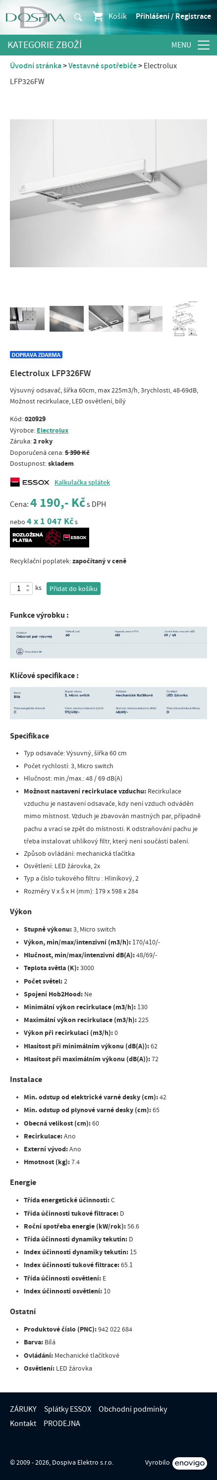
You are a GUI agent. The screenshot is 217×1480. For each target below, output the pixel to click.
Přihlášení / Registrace (173, 16)
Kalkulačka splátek (82, 483)
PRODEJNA (62, 1423)
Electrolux (52, 430)
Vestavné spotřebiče (102, 65)
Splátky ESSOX (67, 1409)
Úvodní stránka (35, 65)
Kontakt (23, 1423)
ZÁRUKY (23, 1409)
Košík (109, 16)
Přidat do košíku (74, 589)
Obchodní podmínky (133, 1409)
